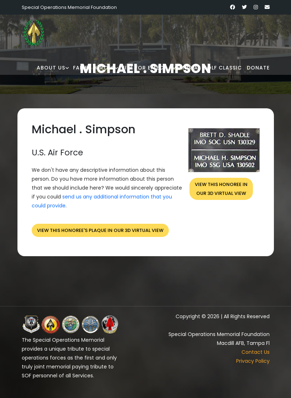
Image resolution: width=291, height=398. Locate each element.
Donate (258, 67)
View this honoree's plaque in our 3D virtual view (100, 230)
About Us (51, 67)
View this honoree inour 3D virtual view (221, 189)
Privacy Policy (253, 361)
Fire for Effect (144, 67)
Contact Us (255, 352)
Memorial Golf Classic (207, 67)
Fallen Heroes (93, 67)
